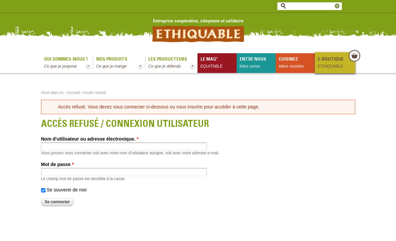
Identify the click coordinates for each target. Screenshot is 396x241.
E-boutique (336, 63)
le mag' (219, 63)
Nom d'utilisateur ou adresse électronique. (90, 139)
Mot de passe (57, 164)
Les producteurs (172, 63)
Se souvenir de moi (66, 189)
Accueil (73, 92)
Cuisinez (297, 63)
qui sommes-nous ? (68, 63)
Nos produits (120, 63)
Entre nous (258, 63)
